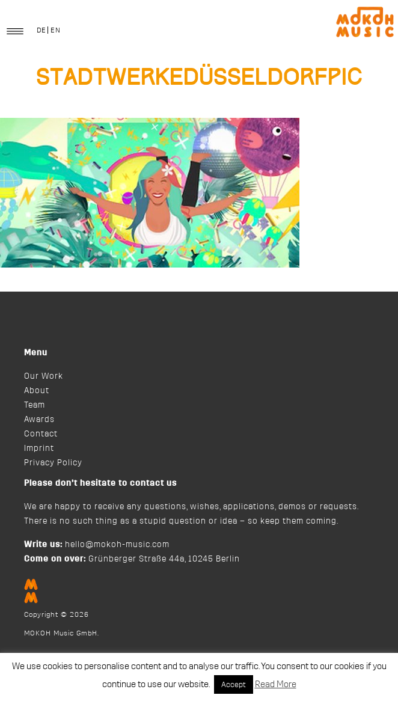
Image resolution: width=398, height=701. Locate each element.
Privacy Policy (53, 463)
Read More (275, 684)
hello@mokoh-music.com (117, 544)
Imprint (39, 448)
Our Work (43, 376)
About (36, 391)
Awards (39, 419)
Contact (41, 434)
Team (34, 405)
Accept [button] (233, 684)
